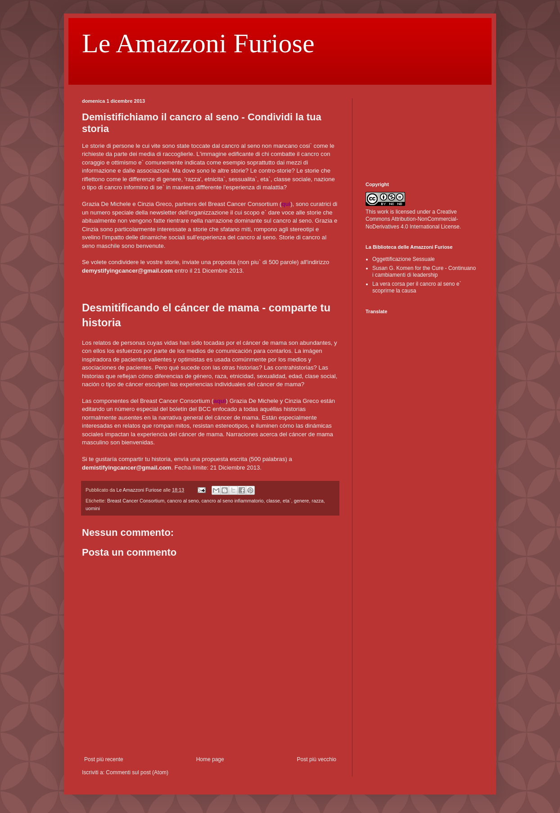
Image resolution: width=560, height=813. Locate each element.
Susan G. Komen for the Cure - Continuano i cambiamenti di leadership (424, 271)
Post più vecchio (316, 759)
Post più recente (103, 759)
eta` (287, 500)
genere (301, 500)
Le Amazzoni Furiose (198, 43)
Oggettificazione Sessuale (403, 259)
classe (273, 500)
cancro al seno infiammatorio (232, 500)
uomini (93, 508)
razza (317, 500)
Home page (210, 759)
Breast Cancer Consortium (135, 500)
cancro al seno (183, 500)
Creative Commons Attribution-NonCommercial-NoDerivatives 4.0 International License (413, 219)
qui (285, 204)
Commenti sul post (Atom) (137, 772)
